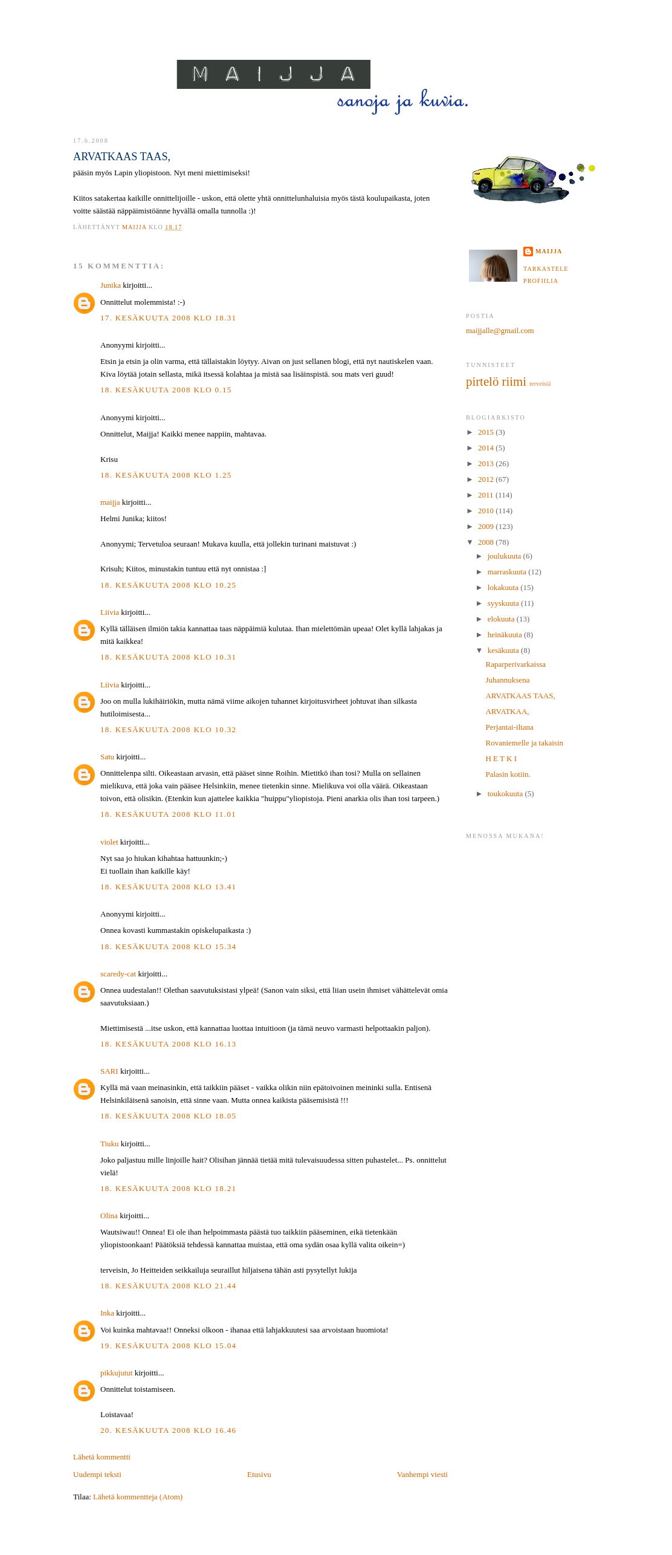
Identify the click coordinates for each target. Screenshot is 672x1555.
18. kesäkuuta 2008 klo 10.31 (168, 656)
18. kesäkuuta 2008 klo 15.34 (168, 946)
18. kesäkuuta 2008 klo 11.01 (168, 814)
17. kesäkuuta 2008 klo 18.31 (168, 317)
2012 (487, 479)
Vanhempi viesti (422, 1474)
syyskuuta (504, 603)
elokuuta (502, 618)
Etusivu (259, 1474)
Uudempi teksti (97, 1474)
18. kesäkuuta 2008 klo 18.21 (168, 1188)
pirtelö (482, 381)
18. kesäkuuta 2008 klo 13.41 (168, 886)
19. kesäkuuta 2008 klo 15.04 (168, 1345)
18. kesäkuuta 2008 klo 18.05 (168, 1115)
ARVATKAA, (507, 711)
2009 (487, 526)
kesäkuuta (504, 650)
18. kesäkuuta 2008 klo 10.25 (168, 584)
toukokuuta (506, 793)
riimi (514, 381)
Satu (107, 756)
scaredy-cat (118, 973)
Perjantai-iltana (509, 727)
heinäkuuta (506, 634)
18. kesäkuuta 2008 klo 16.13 (168, 1043)
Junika (110, 285)
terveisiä (540, 383)
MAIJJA (336, 49)
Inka (107, 1312)
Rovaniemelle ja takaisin (524, 742)
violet (109, 841)
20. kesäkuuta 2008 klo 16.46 (168, 1430)
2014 (487, 447)
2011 (487, 494)
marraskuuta (508, 571)
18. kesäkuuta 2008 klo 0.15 (166, 389)
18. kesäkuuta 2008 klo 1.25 (166, 474)
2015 (487, 432)
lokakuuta (504, 587)
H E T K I (501, 758)
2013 (487, 463)
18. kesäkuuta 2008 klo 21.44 (168, 1285)
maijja (110, 502)
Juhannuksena (507, 679)
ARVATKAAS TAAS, (520, 695)
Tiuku (109, 1143)
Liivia (109, 612)
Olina (109, 1215)
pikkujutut (116, 1372)
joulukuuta (505, 555)
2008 (487, 542)
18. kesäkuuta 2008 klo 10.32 (168, 729)
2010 (487, 510)
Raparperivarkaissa (515, 664)
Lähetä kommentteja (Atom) (138, 1496)
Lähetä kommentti (102, 1456)
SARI (109, 1071)
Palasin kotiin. (507, 774)
